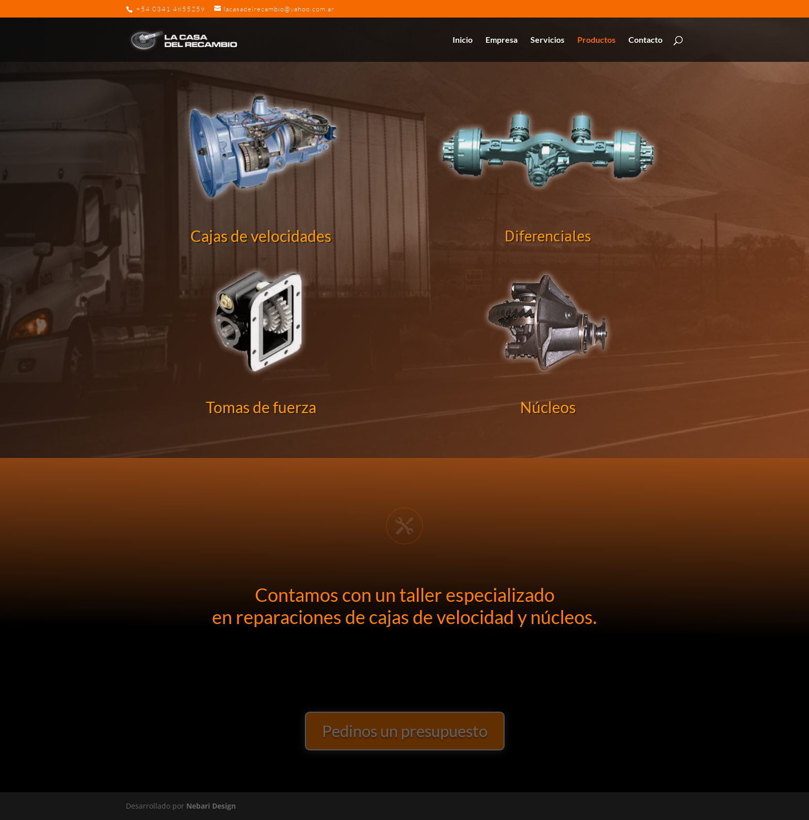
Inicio (462, 40)
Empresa (501, 40)
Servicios (547, 40)
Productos (596, 40)
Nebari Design (211, 806)
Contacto (645, 40)
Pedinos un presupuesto (405, 731)
